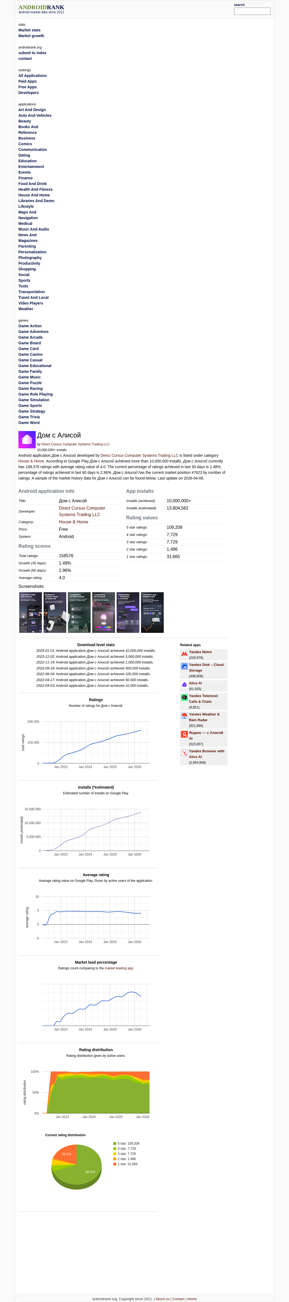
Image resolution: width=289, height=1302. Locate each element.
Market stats (29, 30)
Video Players (30, 303)
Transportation (31, 292)
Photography (30, 257)
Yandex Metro (200, 652)
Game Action (30, 326)
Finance (25, 178)
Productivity (29, 263)
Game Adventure (33, 331)
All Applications (32, 75)
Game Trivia (29, 417)
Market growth (31, 36)
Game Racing (30, 388)
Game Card (28, 348)
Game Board (29, 343)
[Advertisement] (155, 9)
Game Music (29, 377)
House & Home (31, 461)
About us (162, 1299)
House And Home (34, 195)
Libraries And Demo (36, 201)
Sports (24, 280)
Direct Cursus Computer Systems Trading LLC (75, 444)
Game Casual (30, 360)
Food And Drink (32, 184)
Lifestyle (26, 206)
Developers (28, 92)
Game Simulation (33, 400)
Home (192, 1299)
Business (26, 138)
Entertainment (31, 166)
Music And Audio (33, 229)
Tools (23, 286)
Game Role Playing (35, 394)
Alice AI (195, 683)
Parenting (27, 246)
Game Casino (30, 354)
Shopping (27, 269)
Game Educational (34, 366)
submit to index (32, 53)
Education (27, 161)
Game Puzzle (30, 383)
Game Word (29, 422)
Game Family (30, 371)
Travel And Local (33, 297)
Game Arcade (30, 337)
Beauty (24, 121)
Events (24, 172)
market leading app (119, 968)
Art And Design (32, 110)
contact (25, 58)
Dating (24, 155)
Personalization (32, 252)
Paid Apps (27, 81)
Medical (25, 223)
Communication (32, 149)
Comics (25, 144)
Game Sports (30, 405)
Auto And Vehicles (34, 115)
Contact (178, 1299)
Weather (25, 309)
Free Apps (27, 87)
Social (23, 275)
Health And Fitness (35, 189)
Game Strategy (31, 411)
